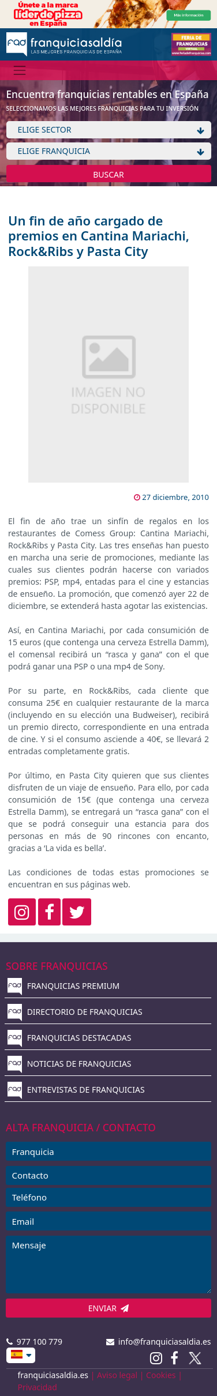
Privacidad (37, 1387)
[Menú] (19, 70)
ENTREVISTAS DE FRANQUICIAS (76, 1089)
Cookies (160, 1374)
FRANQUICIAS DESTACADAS (70, 1037)
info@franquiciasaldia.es (158, 1341)
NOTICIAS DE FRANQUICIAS (70, 1063)
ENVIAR (108, 1308)
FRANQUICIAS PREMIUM (63, 985)
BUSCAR (108, 174)
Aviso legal (117, 1374)
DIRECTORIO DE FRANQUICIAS (75, 1011)
